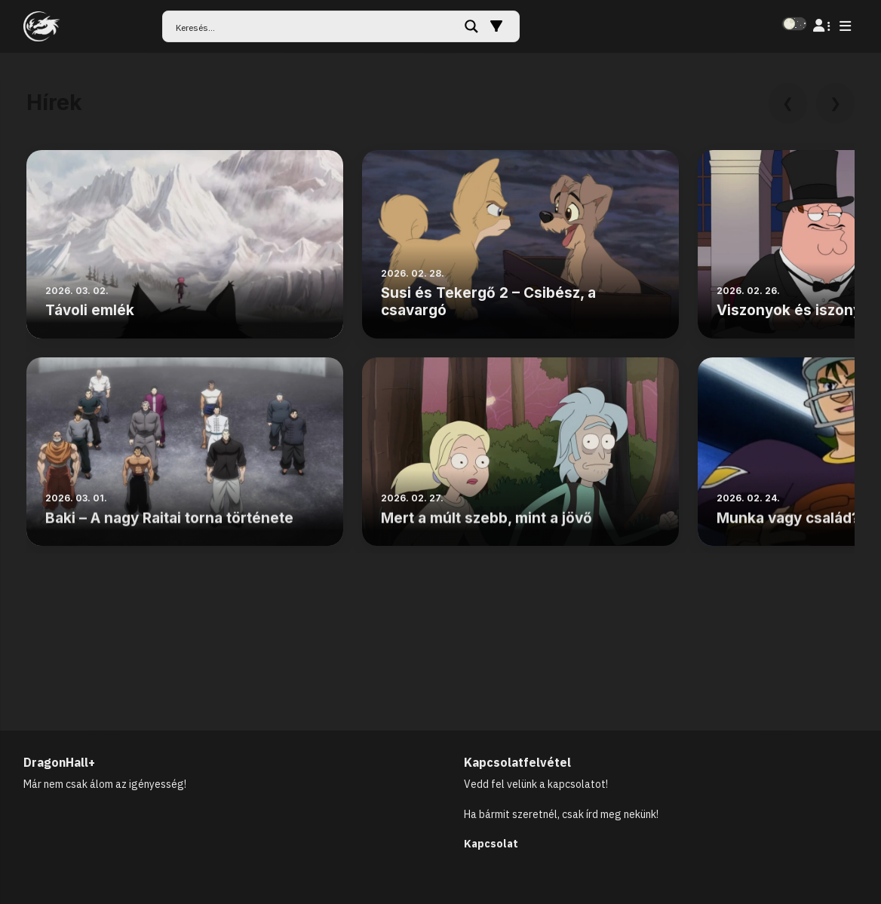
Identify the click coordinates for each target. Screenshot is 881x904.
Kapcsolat (491, 843)
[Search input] (314, 26)
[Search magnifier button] (471, 26)
